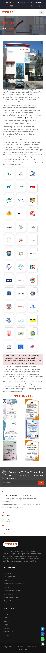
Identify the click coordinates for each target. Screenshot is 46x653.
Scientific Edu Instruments (13, 584)
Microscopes (8, 573)
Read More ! (33, 561)
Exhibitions (23, 2)
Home (6, 2)
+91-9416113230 (7, 519)
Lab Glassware (9, 580)
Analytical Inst (9, 594)
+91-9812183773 (7, 522)
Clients (17, 2)
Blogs (6, 625)
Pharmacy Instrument (12, 591)
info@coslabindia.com (9, 533)
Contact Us (38, 2)
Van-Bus (7, 587)
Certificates (30, 2)
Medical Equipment (11, 598)
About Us (11, 2)
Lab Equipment (9, 577)
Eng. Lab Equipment (11, 601)
